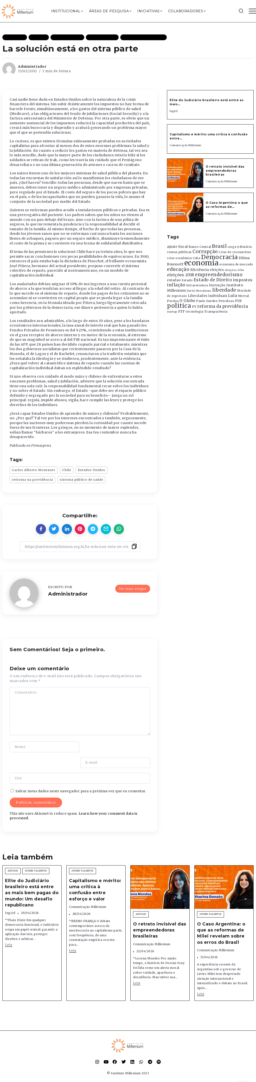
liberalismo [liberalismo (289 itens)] (203, 290)
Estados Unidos (91, 470)
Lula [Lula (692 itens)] (232, 295)
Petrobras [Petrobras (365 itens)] (226, 301)
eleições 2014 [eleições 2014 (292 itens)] (234, 270)
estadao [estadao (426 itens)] (174, 280)
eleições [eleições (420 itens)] (217, 270)
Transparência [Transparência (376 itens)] (216, 311)
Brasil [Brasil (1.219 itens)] (219, 246)
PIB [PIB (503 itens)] (238, 301)
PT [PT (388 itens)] (194, 306)
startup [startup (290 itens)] (172, 311)
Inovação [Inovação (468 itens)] (217, 285)
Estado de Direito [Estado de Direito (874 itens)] (213, 279)
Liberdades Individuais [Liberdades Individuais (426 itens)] (207, 296)
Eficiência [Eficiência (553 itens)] (199, 270)
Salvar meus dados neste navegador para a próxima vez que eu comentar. (80, 775)
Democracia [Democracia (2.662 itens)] (219, 257)
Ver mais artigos (133, 588)
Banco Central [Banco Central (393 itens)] (200, 247)
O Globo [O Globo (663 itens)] (187, 300)
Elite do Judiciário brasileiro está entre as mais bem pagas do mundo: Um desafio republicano (31, 877)
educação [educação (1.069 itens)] (178, 269)
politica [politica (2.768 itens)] (179, 305)
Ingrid (174, 111)
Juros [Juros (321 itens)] (191, 290)
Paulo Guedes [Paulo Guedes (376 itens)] (207, 301)
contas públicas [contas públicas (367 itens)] (179, 252)
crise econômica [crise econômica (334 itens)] (179, 258)
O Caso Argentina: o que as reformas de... (227, 205)
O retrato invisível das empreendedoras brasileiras (225, 171)
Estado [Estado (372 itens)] (187, 280)
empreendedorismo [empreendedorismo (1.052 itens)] (219, 274)
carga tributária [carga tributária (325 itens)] (240, 247)
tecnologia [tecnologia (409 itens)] (194, 311)
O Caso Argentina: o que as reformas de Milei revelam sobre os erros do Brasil (221, 917)
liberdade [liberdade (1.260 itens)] (224, 290)
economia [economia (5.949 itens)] (201, 262)
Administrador (32, 66)
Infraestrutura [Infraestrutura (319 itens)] (197, 285)
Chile (66, 470)
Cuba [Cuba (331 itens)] (196, 258)
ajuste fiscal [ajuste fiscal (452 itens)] (177, 247)
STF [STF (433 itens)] (181, 311)
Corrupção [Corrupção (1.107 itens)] (205, 251)
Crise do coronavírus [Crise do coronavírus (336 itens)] (235, 252)
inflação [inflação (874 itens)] (176, 285)
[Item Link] (185, 173)
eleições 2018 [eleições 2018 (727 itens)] (180, 274)
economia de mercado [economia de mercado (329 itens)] (236, 264)
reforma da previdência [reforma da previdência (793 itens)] (222, 306)
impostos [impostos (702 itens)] (243, 279)
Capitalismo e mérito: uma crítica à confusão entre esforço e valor (95, 874)
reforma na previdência (32, 479)
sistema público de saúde (81, 479)
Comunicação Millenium (185, 145)
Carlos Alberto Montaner (33, 470)
